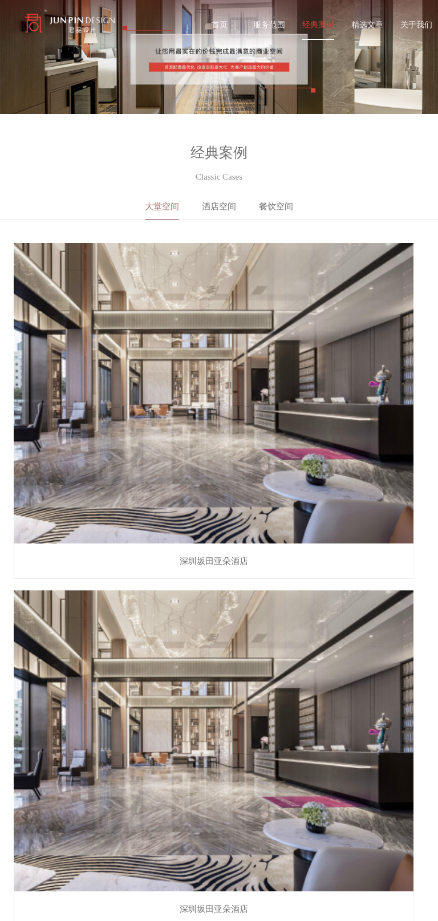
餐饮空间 (276, 206)
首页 (220, 24)
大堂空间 (162, 206)
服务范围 (269, 24)
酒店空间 (219, 206)
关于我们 (416, 24)
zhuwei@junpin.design (315, 858)
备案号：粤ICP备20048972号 (58, 904)
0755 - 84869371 (304, 837)
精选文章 (367, 24)
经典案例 (318, 24)
